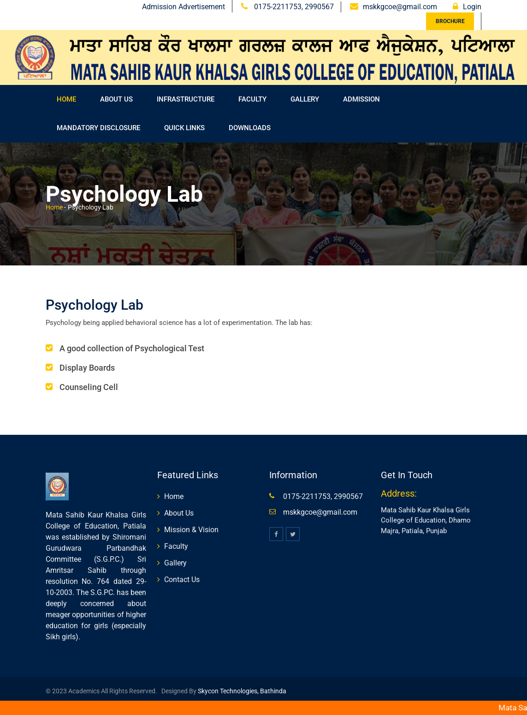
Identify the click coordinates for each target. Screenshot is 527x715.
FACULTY (252, 99)
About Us (116, 99)
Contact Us (182, 579)
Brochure (450, 21)
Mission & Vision (191, 529)
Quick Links (184, 128)
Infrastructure (185, 99)
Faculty (176, 546)
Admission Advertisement (183, 6)
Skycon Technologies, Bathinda (241, 691)
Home (66, 99)
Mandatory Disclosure (98, 128)
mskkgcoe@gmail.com (400, 6)
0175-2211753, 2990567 (293, 6)
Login (472, 6)
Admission (361, 99)
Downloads (250, 128)
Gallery (304, 99)
